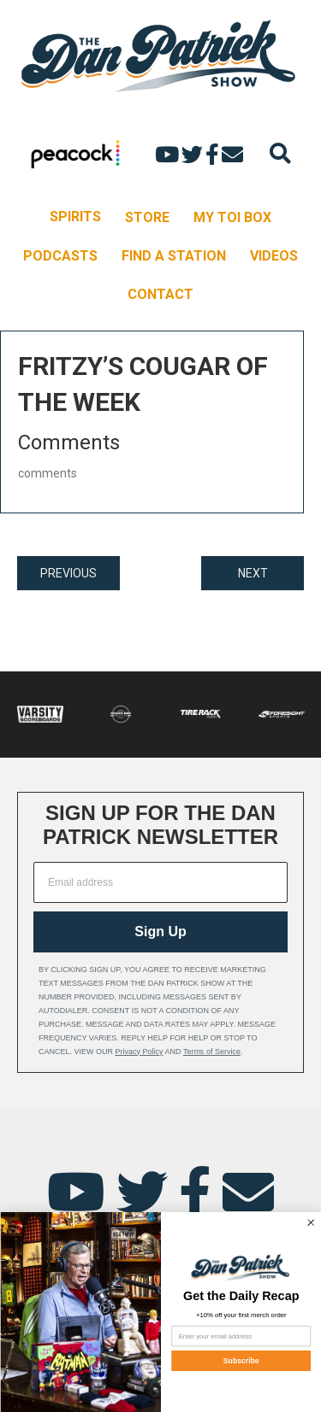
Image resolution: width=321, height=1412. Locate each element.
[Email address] (160, 882)
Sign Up (160, 931)
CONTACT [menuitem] (160, 294)
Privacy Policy (139, 1051)
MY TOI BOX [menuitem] (232, 217)
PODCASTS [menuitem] (60, 256)
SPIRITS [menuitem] (75, 216)
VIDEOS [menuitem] (274, 256)
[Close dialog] (310, 1223)
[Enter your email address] (241, 1336)
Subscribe (241, 1360)
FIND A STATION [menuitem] (174, 256)
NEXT (253, 573)
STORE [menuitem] (147, 217)
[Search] (280, 153)
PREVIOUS (68, 573)
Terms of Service (212, 1051)
